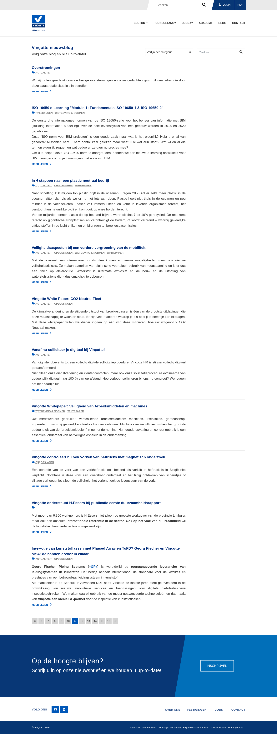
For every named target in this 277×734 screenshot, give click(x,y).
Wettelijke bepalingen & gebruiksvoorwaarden (184, 727)
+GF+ (93, 566)
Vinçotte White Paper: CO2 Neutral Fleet (66, 299)
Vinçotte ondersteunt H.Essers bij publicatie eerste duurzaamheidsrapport (96, 503)
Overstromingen (46, 68)
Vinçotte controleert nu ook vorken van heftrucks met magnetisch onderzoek (98, 457)
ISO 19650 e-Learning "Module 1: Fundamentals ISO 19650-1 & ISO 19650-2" (97, 108)
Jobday (187, 22)
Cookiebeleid (218, 727)
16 (108, 621)
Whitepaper (83, 185)
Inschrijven (217, 665)
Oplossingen (63, 185)
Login (224, 4)
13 (88, 621)
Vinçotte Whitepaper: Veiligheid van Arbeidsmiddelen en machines (89, 406)
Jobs (219, 709)
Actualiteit (43, 72)
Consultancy (165, 22)
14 (95, 621)
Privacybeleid (235, 727)
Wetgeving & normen (70, 112)
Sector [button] (141, 22)
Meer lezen (42, 91)
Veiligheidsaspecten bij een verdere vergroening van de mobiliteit (88, 248)
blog (222, 22)
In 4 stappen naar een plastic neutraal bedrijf (70, 180)
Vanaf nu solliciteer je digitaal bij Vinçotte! (68, 350)
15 (102, 621)
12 (81, 621)
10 (68, 621)
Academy (206, 22)
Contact (238, 22)
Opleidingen (44, 112)
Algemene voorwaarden (143, 727)
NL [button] (241, 4)
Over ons (172, 709)
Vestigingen (197, 709)
